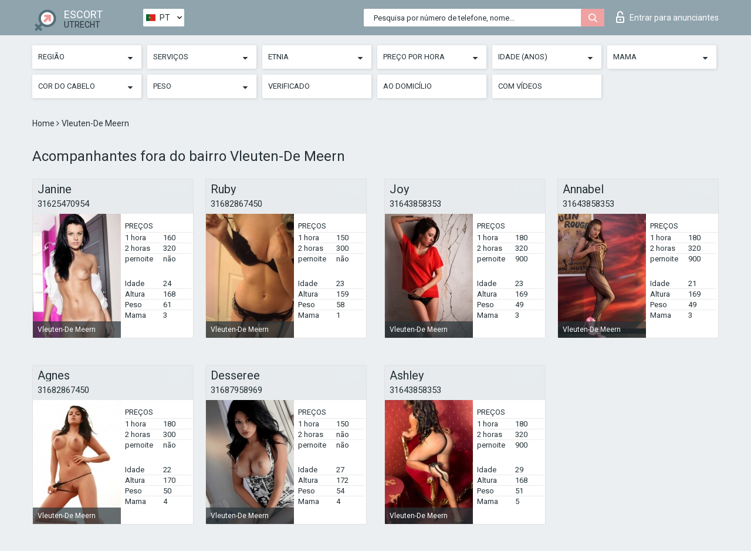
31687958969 (236, 390)
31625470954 (63, 204)
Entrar (667, 17)
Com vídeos (520, 86)
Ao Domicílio (407, 86)
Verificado (289, 86)
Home (44, 123)
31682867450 (236, 204)
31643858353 (415, 204)
